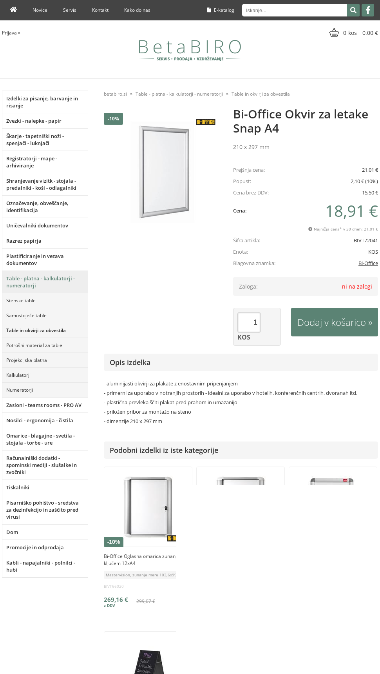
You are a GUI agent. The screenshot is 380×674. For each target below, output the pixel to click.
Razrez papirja (24, 240)
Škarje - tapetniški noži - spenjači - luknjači (35, 140)
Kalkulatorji (18, 375)
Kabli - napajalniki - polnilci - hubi (40, 566)
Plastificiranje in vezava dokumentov (35, 260)
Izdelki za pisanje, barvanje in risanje (42, 102)
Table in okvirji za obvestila (36, 330)
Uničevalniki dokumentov (37, 225)
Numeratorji (19, 390)
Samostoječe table (26, 315)
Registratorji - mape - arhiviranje (31, 162)
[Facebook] (368, 10)
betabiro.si (115, 94)
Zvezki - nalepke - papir (34, 120)
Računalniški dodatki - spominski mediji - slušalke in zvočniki (41, 465)
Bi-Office (368, 263)
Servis (69, 10)
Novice (40, 10)
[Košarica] (353, 32)
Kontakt (100, 10)
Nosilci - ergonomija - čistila (39, 420)
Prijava (11, 32)
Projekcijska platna (26, 360)
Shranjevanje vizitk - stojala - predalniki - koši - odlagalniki (41, 184)
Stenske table (21, 300)
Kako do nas (137, 10)
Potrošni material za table (34, 345)
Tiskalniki (17, 487)
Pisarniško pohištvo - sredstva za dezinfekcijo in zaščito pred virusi (42, 509)
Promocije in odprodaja (35, 547)
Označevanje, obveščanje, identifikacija (37, 207)
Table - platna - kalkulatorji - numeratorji (40, 282)
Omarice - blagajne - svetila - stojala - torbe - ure (40, 439)
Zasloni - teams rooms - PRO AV (43, 405)
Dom (12, 532)
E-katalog (220, 10)
